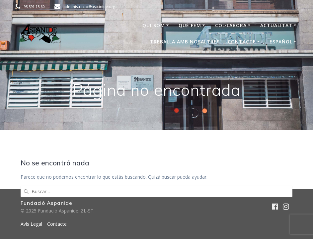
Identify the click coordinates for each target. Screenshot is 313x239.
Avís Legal (31, 224)
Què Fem (190, 25)
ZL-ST (87, 211)
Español (281, 41)
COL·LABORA (231, 25)
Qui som (153, 25)
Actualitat (276, 25)
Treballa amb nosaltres (185, 41)
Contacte (242, 41)
